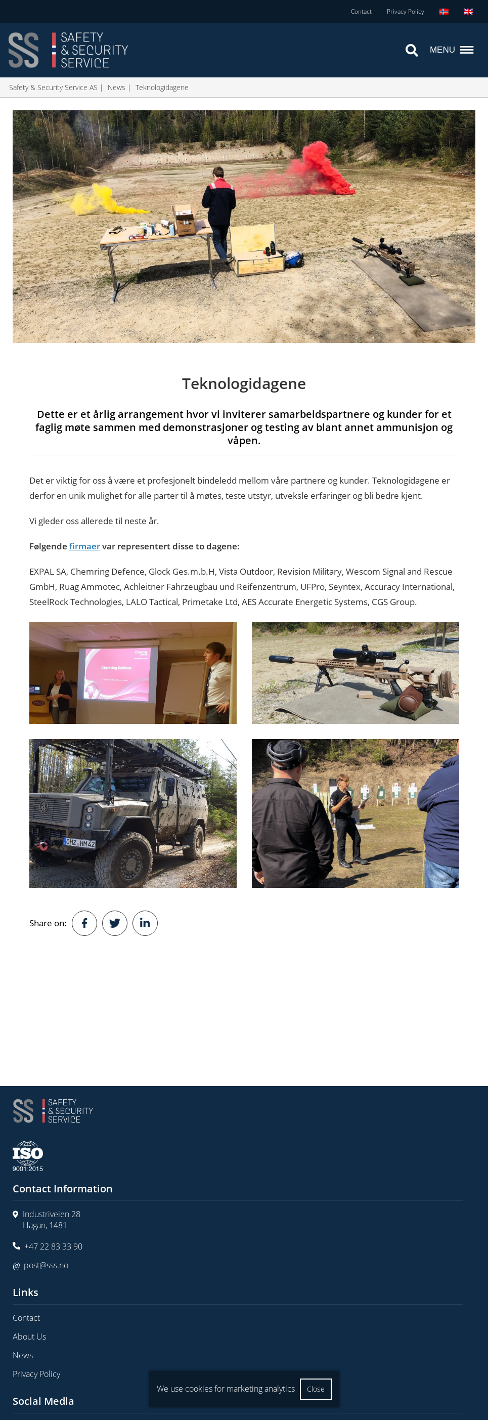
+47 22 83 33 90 (53, 1246)
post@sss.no (46, 1265)
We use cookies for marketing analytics (226, 1388)
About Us (29, 1336)
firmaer (84, 546)
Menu (452, 49)
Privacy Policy (405, 11)
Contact (361, 11)
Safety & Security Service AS (53, 87)
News (116, 87)
